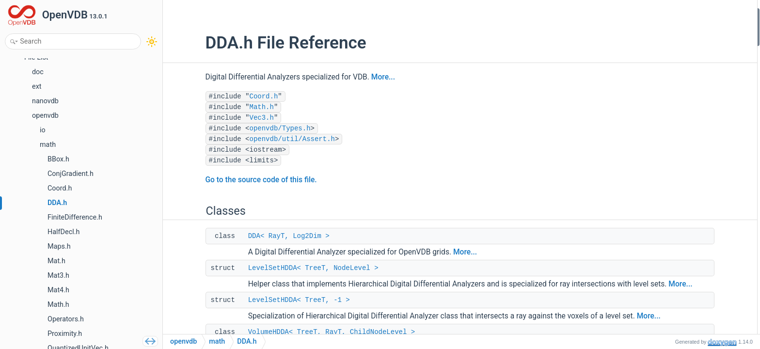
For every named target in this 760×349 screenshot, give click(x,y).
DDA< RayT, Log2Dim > (255, 236)
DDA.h (246, 341)
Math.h (228, 107)
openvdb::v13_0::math (687, 130)
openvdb (667, 105)
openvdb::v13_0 (677, 117)
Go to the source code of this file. (228, 179)
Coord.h (230, 96)
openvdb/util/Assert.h (258, 139)
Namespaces (666, 91)
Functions (661, 143)
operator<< (670, 156)
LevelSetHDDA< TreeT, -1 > (266, 311)
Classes (658, 13)
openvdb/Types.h (246, 128)
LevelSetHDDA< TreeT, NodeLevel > (280, 268)
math (217, 341)
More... (350, 77)
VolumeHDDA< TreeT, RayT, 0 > (699, 78)
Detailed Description (676, 170)
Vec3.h (228, 118)
